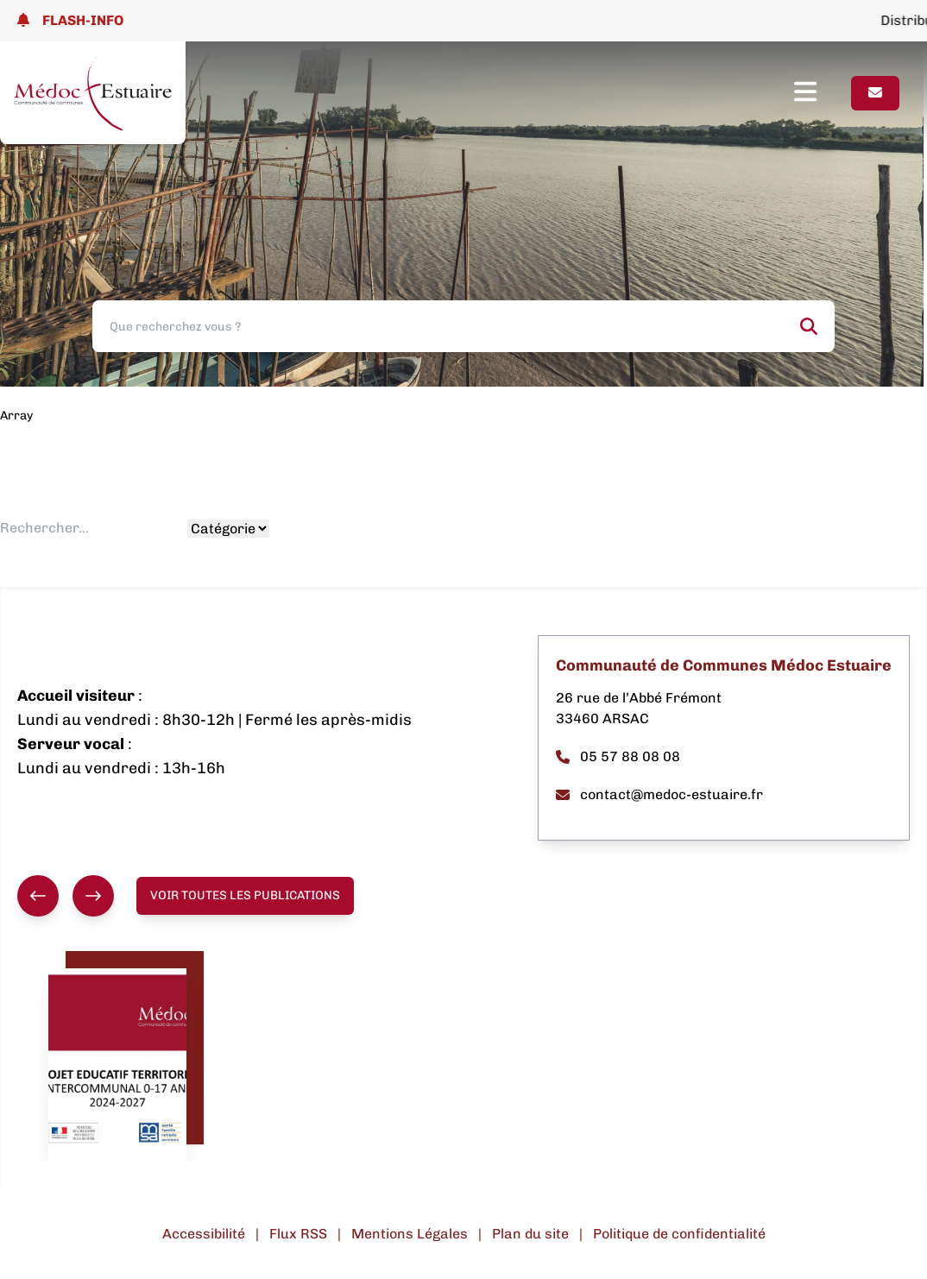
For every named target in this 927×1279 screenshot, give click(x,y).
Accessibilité (203, 1233)
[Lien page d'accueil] (93, 92)
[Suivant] (93, 896)
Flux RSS (298, 1233)
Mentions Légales (409, 1233)
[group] (65, 896)
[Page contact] (875, 93)
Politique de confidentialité (679, 1233)
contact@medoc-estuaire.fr (659, 794)
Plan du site (530, 1233)
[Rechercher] (809, 326)
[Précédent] (38, 896)
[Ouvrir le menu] (822, 93)
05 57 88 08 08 (618, 756)
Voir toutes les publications (245, 895)
